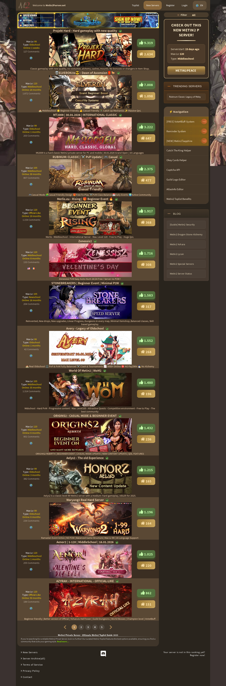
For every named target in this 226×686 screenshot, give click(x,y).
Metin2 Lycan (177, 254)
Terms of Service (33, 664)
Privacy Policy (31, 670)
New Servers (152, 5)
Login (185, 5)
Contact (27, 677)
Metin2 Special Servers (182, 263)
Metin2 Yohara (177, 244)
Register (170, 5)
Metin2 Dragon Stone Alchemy (186, 234)
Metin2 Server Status (181, 273)
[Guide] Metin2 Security (182, 224)
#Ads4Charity (152, 14)
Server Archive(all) (34, 658)
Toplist (135, 5)
